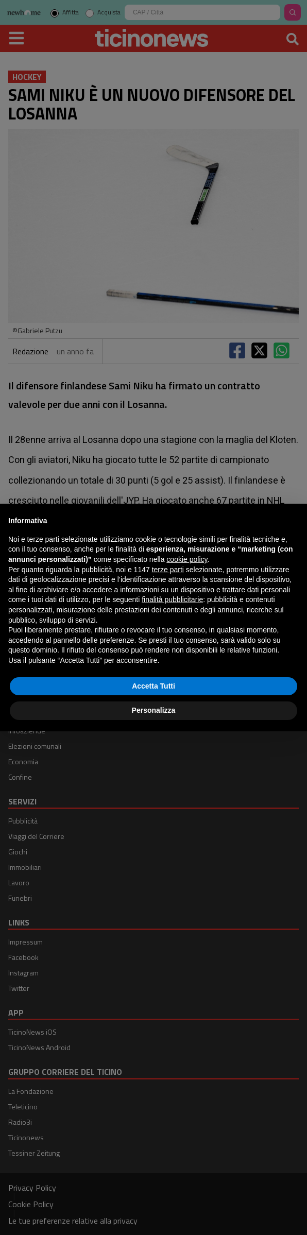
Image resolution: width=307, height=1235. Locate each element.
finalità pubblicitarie (172, 599)
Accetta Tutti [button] (153, 686)
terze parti (168, 569)
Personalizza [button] (154, 710)
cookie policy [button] (186, 559)
